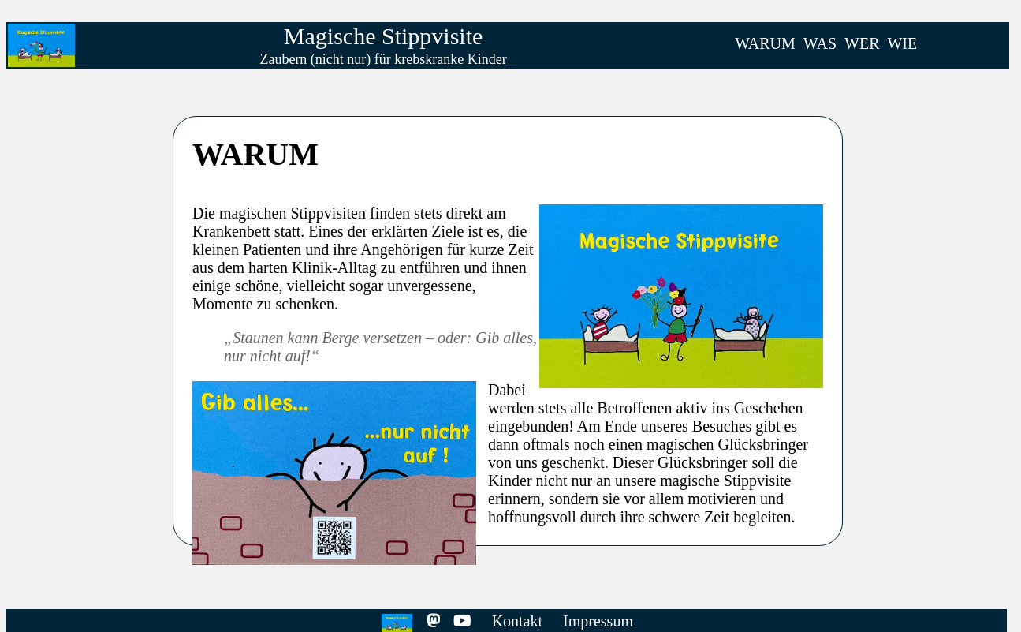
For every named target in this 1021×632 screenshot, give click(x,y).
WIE (902, 43)
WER (861, 43)
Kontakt (517, 621)
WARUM (765, 43)
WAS (820, 43)
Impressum (598, 621)
